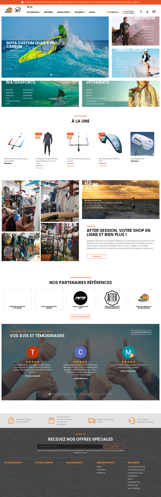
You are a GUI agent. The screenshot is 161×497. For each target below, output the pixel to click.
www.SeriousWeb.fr (148, 491)
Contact (113, 12)
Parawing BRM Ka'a (137, 135)
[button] (51, 75)
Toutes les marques (80, 300)
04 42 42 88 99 (129, 13)
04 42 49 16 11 (129, 11)
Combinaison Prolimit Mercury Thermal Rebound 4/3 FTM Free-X (47, 137)
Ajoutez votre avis (141, 316)
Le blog (7, 453)
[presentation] (4, 46)
